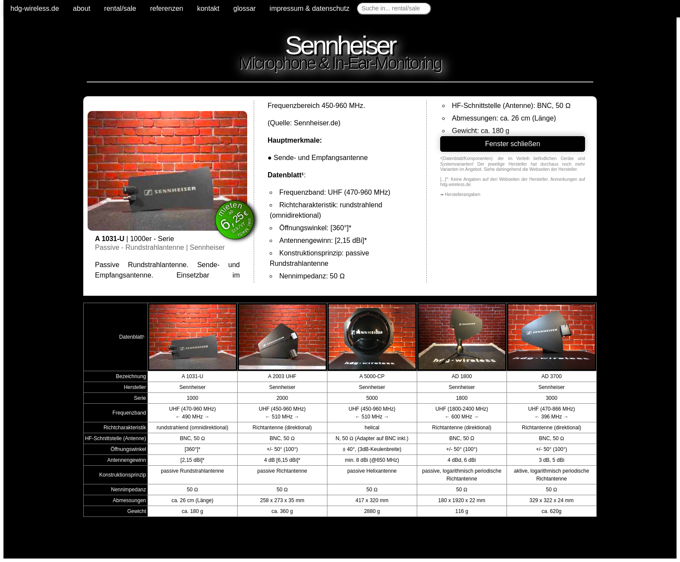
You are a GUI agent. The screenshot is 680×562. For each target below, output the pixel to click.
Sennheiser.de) (317, 123)
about (81, 8)
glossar (244, 8)
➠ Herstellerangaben (460, 194)
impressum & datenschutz (310, 8)
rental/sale (120, 8)
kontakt (208, 8)
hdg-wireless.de (34, 8)
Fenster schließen (512, 143)
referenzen (166, 8)
